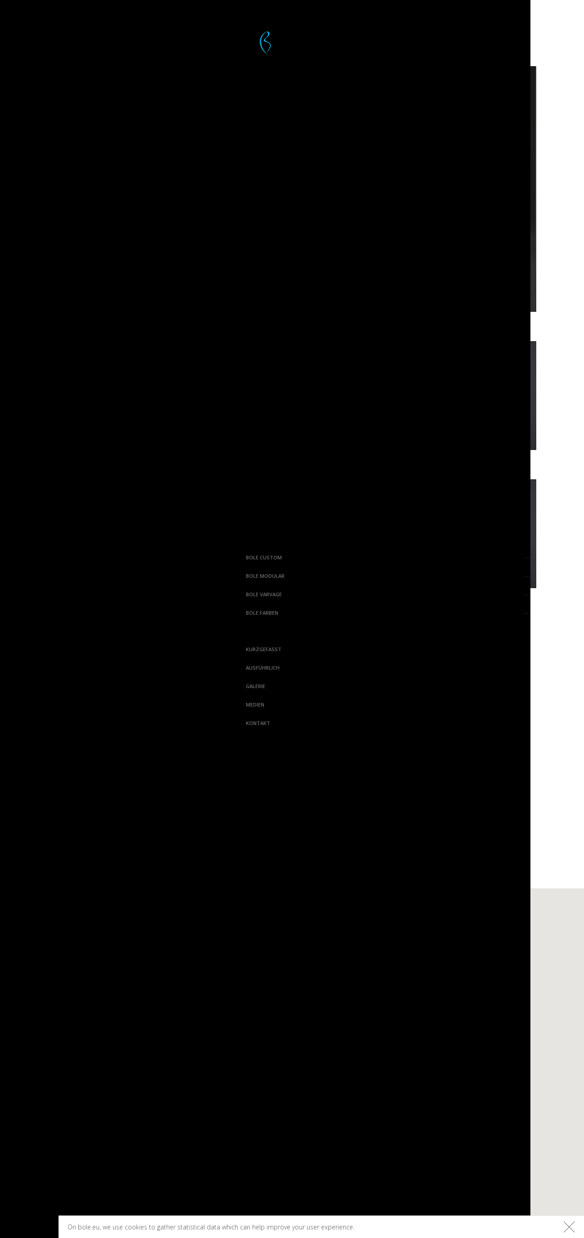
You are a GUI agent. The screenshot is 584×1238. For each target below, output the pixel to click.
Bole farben (26, 612)
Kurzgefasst (28, 649)
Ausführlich (27, 667)
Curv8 (296, 935)
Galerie (20, 686)
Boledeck (221, 950)
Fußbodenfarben (477, 950)
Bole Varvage (28, 594)
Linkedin (129, 1131)
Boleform (222, 965)
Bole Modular (29, 575)
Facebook (127, 1068)
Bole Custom (28, 557)
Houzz (133, 1115)
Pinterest (127, 1099)
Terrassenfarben (476, 935)
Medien (19, 704)
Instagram (126, 1084)
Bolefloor (29, 1227)
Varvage (381, 935)
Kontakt (22, 723)
